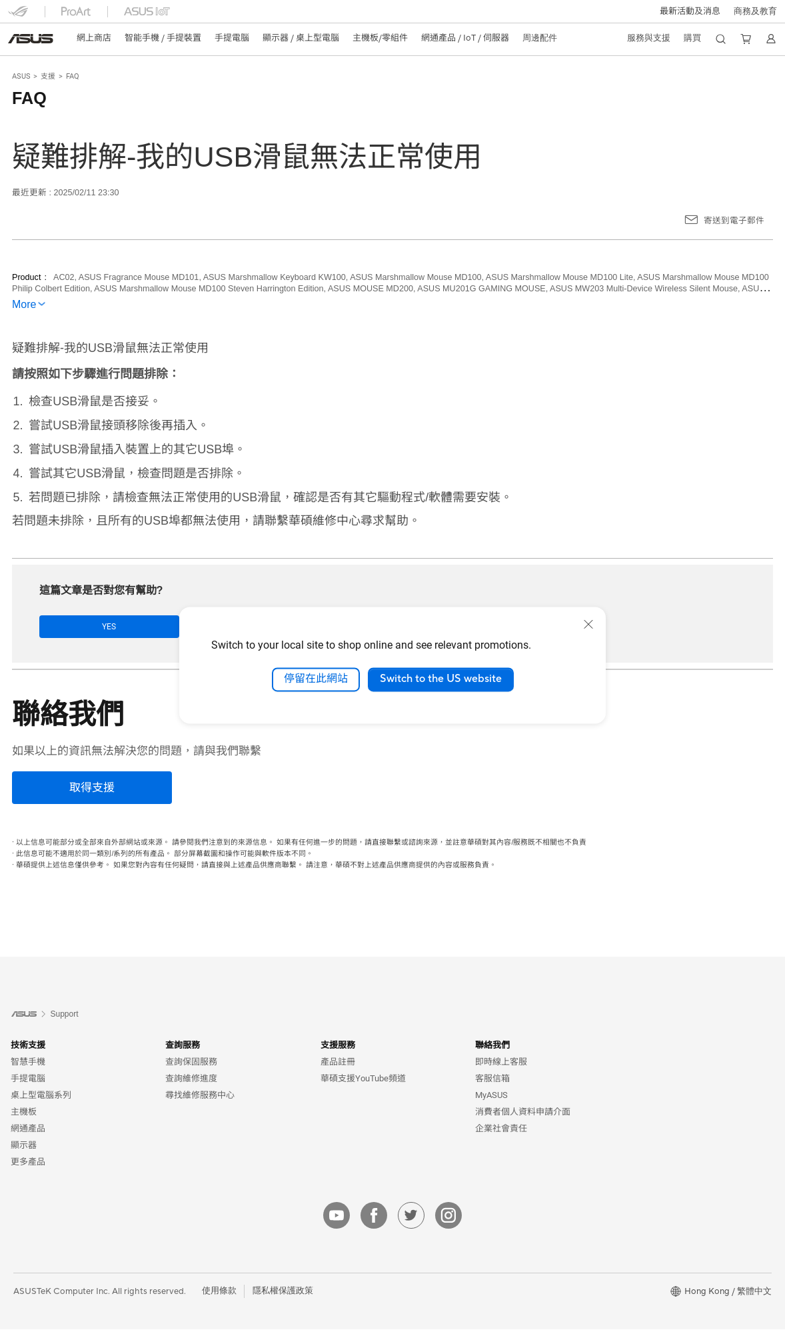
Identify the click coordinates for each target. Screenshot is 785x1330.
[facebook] (374, 1216)
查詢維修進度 (191, 1079)
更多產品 (28, 1162)
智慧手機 (28, 1062)
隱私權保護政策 (283, 1291)
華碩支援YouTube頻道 (363, 1079)
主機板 (24, 1112)
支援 (48, 76)
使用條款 (219, 1291)
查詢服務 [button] (182, 1045)
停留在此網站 (316, 679)
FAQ (72, 76)
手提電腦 (28, 1079)
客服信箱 (492, 1079)
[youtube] (336, 1216)
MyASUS (491, 1095)
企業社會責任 (501, 1129)
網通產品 (28, 1129)
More (24, 304)
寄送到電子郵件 (734, 220)
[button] (690, 11)
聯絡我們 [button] (492, 1045)
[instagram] (448, 1216)
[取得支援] (92, 788)
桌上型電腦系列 (41, 1095)
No (173, 627)
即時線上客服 (501, 1062)
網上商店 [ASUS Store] (94, 38)
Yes (81, 627)
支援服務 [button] (338, 1045)
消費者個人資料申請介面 (522, 1112)
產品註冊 (338, 1062)
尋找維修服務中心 (200, 1095)
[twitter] (411, 1216)
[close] (588, 624)
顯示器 (24, 1145)
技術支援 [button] (28, 1045)
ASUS (21, 76)
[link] (30, 38)
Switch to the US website (441, 679)
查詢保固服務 (191, 1062)
